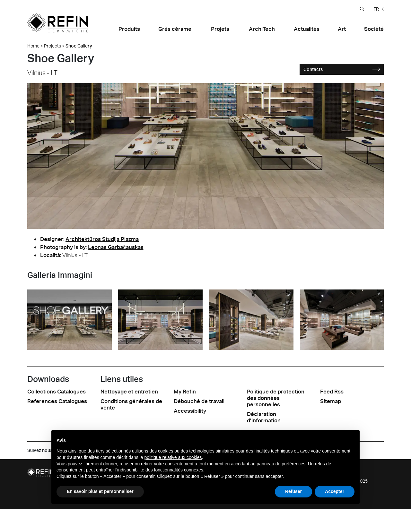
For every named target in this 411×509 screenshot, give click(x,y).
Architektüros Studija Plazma (102, 239)
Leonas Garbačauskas (116, 247)
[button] (362, 8)
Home (33, 45)
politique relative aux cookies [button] (173, 457)
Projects (52, 45)
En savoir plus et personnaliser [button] (100, 491)
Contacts (341, 69)
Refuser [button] (293, 491)
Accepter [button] (334, 491)
